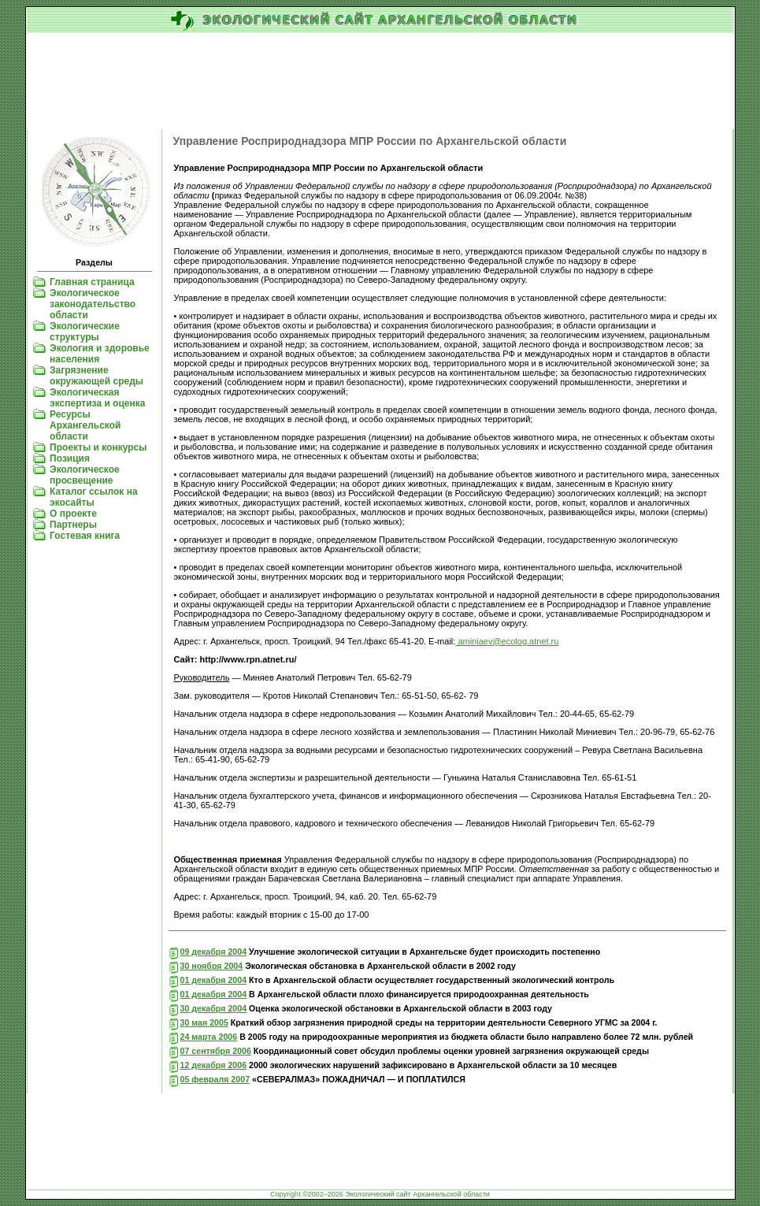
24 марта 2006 (209, 1036)
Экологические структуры (85, 332)
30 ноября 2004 (211, 965)
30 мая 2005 (204, 1022)
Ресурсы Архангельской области (85, 425)
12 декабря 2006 (213, 1065)
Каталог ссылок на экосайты (93, 497)
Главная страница (92, 282)
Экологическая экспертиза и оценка (97, 398)
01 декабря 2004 (213, 980)
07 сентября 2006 (215, 1051)
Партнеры (73, 524)
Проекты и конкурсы (98, 447)
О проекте (73, 513)
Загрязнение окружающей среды (96, 376)
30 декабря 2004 (213, 1008)
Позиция (70, 458)
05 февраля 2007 (215, 1079)
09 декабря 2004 (213, 951)
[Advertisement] (380, 81)
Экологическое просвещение (85, 475)
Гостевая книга (85, 535)
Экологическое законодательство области (92, 304)
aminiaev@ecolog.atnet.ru (506, 641)
